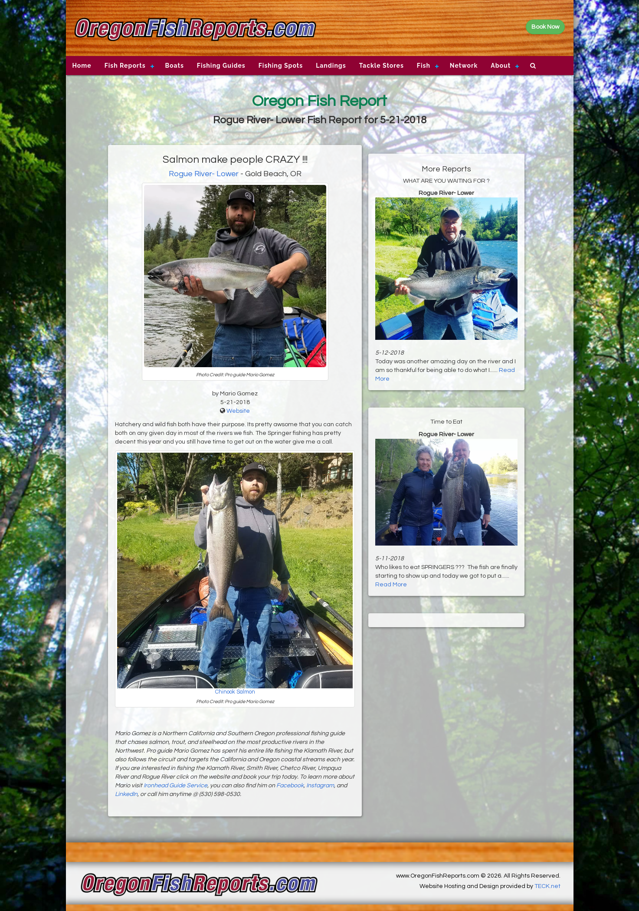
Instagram (320, 786)
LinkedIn (126, 794)
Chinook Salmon (235, 692)
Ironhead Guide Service (175, 786)
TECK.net (547, 886)
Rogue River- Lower (204, 174)
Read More (391, 585)
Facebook (290, 786)
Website (238, 411)
